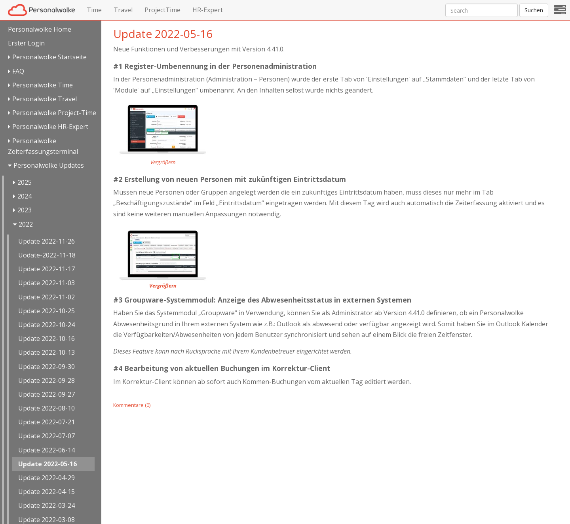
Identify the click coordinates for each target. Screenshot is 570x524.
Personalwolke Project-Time (54, 112)
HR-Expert (207, 10)
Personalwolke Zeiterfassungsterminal (43, 146)
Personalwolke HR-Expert (50, 126)
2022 (26, 224)
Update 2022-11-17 (46, 269)
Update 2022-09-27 (46, 394)
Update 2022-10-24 (46, 324)
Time (94, 10)
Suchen (533, 10)
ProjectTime (162, 10)
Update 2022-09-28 (46, 380)
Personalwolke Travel (44, 99)
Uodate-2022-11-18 (47, 255)
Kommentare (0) (131, 405)
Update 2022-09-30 (46, 366)
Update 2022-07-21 (46, 422)
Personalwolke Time (42, 85)
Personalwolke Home (39, 29)
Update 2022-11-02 (46, 297)
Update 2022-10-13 (46, 352)
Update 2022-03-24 (46, 505)
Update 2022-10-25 (46, 310)
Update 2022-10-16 (46, 338)
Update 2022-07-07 (46, 435)
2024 (24, 196)
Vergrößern (162, 162)
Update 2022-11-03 (46, 282)
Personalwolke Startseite (49, 57)
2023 (24, 210)
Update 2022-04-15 (46, 491)
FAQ (18, 71)
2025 (24, 182)
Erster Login (26, 43)
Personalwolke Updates (48, 165)
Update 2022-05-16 (47, 464)
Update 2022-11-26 (46, 241)
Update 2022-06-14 (46, 450)
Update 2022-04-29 (46, 477)
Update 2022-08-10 (46, 408)
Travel (123, 10)
